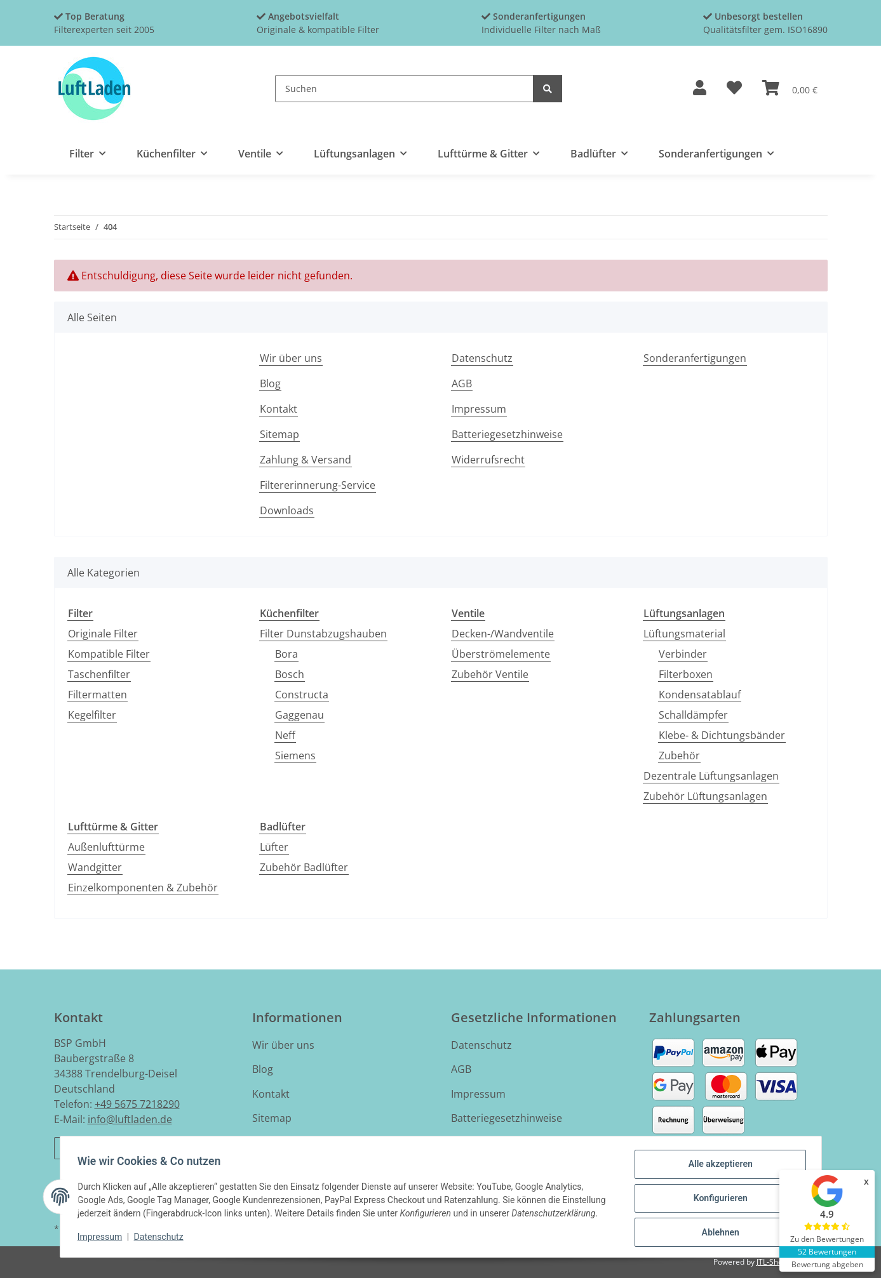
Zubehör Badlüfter (304, 867)
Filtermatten (97, 695)
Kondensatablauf (700, 695)
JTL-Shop (772, 1261)
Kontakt (278, 409)
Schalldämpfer (693, 715)
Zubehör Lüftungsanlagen (705, 796)
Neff (285, 735)
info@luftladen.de (130, 1119)
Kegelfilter (92, 715)
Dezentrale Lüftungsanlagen (711, 776)
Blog (270, 383)
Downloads (287, 510)
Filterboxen (686, 674)
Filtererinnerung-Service (317, 485)
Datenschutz (161, 1239)
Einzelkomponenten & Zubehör (143, 888)
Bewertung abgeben (827, 1264)
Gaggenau (299, 715)
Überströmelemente (501, 654)
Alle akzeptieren (717, 1167)
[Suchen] (404, 88)
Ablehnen (717, 1233)
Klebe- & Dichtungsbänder (722, 735)
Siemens (295, 755)
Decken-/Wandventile (503, 634)
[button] (699, 88)
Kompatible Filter (109, 654)
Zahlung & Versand (305, 460)
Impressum (103, 1239)
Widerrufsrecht (488, 460)
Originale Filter (103, 634)
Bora (286, 654)
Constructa (301, 695)
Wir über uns (291, 358)
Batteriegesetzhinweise (507, 434)
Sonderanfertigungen (694, 358)
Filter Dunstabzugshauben (323, 634)
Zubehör (679, 755)
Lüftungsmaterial (684, 634)
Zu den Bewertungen (827, 1239)
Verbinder (683, 654)
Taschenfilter (99, 674)
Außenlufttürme (106, 847)
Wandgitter (95, 867)
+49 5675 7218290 (137, 1104)
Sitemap (279, 434)
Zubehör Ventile (490, 674)
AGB (462, 383)
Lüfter (274, 847)
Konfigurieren (717, 1200)
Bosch (289, 674)
